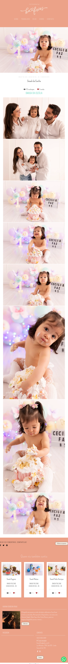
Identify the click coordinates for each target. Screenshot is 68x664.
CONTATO (50, 19)
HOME (16, 19)
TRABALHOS (25, 19)
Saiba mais (25, 622)
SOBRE (41, 19)
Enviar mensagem (42, 639)
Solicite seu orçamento (61, 543)
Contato (40, 656)
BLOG (35, 19)
